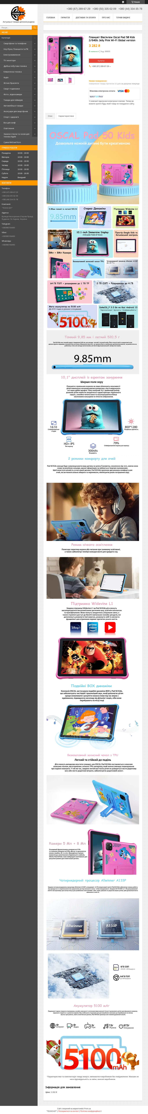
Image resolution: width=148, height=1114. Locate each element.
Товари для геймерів (13, 100)
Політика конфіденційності (91, 1111)
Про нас (106, 17)
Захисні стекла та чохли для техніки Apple (16, 135)
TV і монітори (10, 60)
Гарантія (65, 17)
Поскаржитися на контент (68, 1111)
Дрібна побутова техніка (15, 66)
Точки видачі (123, 17)
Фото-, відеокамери (13, 94)
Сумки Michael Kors (12, 142)
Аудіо (6, 77)
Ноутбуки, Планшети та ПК (16, 49)
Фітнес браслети (11, 83)
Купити (101, 60)
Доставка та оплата (86, 17)
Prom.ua (87, 1109)
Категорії (6, 37)
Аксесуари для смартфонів (16, 111)
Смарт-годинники (12, 88)
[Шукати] (35, 27)
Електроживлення (12, 54)
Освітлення (9, 128)
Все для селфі (10, 122)
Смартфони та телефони (15, 43)
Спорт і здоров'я (11, 117)
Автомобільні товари (13, 105)
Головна (50, 17)
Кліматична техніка (13, 71)
